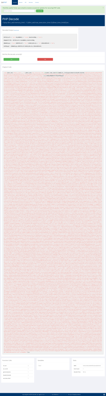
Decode (15, 2)
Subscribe (39, 11)
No (45, 59)
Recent (20, 2)
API (25, 2)
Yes (11, 59)
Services (31, 2)
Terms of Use (48, 394)
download (16, 30)
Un (4, 2)
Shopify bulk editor (63, 394)
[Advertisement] (93, 38)
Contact (37, 2)
